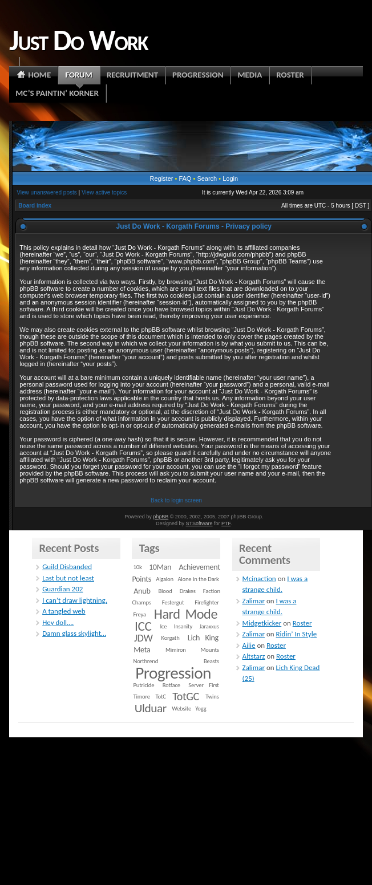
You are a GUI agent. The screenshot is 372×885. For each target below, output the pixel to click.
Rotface (171, 685)
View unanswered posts (46, 192)
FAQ (185, 178)
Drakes (188, 591)
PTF (226, 523)
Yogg (200, 708)
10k (138, 567)
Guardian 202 (62, 588)
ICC (143, 626)
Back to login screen (176, 500)
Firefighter (207, 602)
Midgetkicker (262, 623)
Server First (203, 685)
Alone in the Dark (198, 579)
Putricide (144, 685)
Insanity (183, 626)
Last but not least (68, 578)
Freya (140, 614)
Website (181, 708)
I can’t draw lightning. (74, 600)
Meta (142, 650)
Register (161, 178)
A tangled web (64, 611)
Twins (212, 696)
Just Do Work (78, 40)
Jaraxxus (209, 626)
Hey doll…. (58, 622)
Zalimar (253, 600)
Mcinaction (259, 578)
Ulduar (151, 708)
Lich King (203, 638)
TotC (160, 696)
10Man (160, 567)
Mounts (209, 649)
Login (230, 178)
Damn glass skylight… (74, 633)
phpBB (160, 516)
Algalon (164, 579)
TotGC (185, 696)
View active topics (104, 192)
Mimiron (175, 649)
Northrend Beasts (176, 661)
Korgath (170, 638)
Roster (302, 623)
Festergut (173, 602)
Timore (142, 696)
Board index (34, 205)
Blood (165, 591)
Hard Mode (185, 614)
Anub (142, 591)
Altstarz (253, 656)
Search (207, 178)
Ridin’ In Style (296, 634)
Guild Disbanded (67, 566)
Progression (173, 673)
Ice (163, 626)
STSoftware (199, 523)
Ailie (249, 645)
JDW (143, 637)
